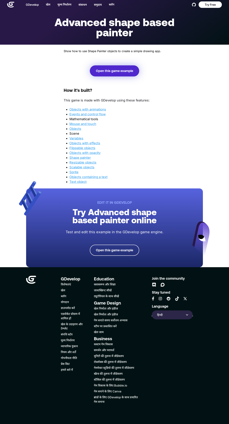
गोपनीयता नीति (69, 358)
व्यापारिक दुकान (69, 346)
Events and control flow (87, 114)
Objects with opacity (85, 153)
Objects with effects (84, 143)
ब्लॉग (111, 4)
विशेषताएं (66, 284)
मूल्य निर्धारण (64, 4)
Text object (78, 182)
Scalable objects (81, 167)
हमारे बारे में (67, 369)
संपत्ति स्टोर (67, 334)
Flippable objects (82, 148)
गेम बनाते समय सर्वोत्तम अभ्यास (111, 320)
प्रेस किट (65, 364)
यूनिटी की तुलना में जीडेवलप (109, 356)
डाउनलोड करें (68, 308)
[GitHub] (194, 4)
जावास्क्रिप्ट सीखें (103, 290)
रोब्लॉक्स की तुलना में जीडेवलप (110, 362)
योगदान (65, 302)
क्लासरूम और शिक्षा (105, 284)
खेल (48, 4)
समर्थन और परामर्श (104, 350)
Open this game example (114, 71)
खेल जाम (99, 332)
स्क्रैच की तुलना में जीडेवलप (108, 373)
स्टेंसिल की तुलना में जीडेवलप (109, 379)
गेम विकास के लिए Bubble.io (110, 385)
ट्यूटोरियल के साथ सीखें (106, 296)
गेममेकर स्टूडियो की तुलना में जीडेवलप (114, 368)
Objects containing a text (88, 177)
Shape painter (80, 157)
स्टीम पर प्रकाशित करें (105, 326)
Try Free (210, 4)
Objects (75, 129)
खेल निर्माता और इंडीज (106, 308)
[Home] (10, 5)
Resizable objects (82, 162)
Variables (76, 138)
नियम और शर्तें (68, 352)
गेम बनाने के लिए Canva (107, 391)
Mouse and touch (82, 124)
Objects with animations (87, 109)
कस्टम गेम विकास (103, 344)
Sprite (74, 172)
